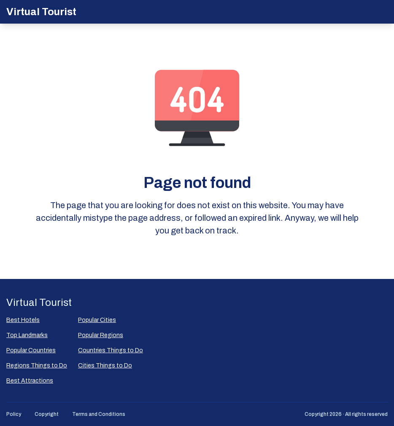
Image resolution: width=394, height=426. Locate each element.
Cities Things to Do (105, 365)
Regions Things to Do (36, 365)
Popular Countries (31, 350)
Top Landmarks (27, 335)
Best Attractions (29, 381)
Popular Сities (97, 320)
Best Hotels (23, 320)
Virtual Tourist (41, 11)
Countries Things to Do (110, 350)
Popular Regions (100, 335)
